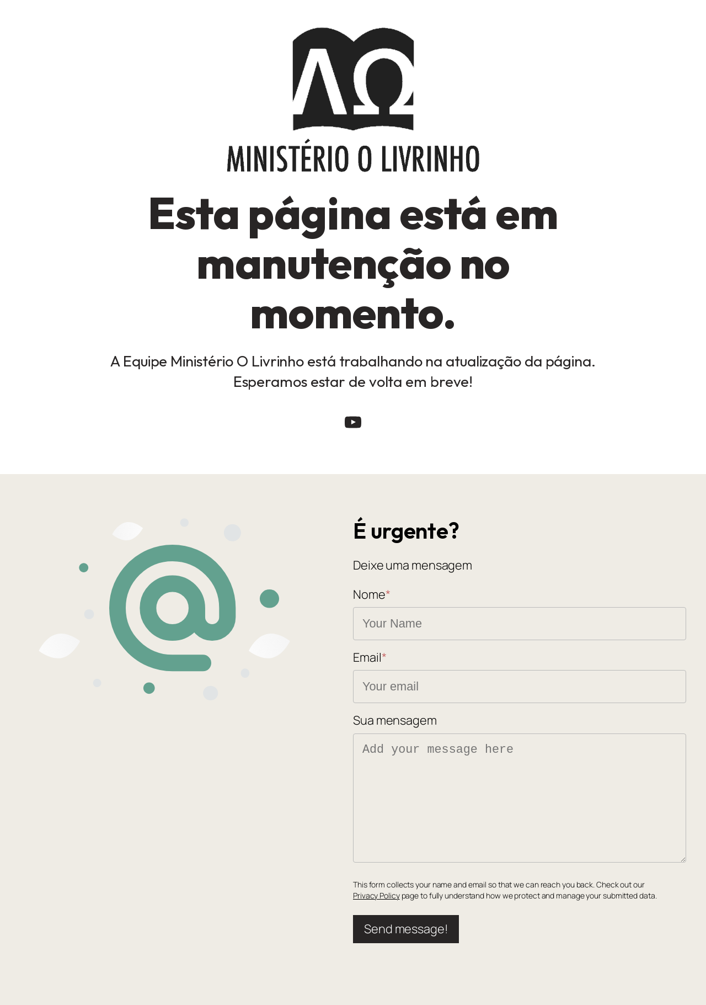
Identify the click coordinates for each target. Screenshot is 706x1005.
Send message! (406, 929)
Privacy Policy (376, 895)
